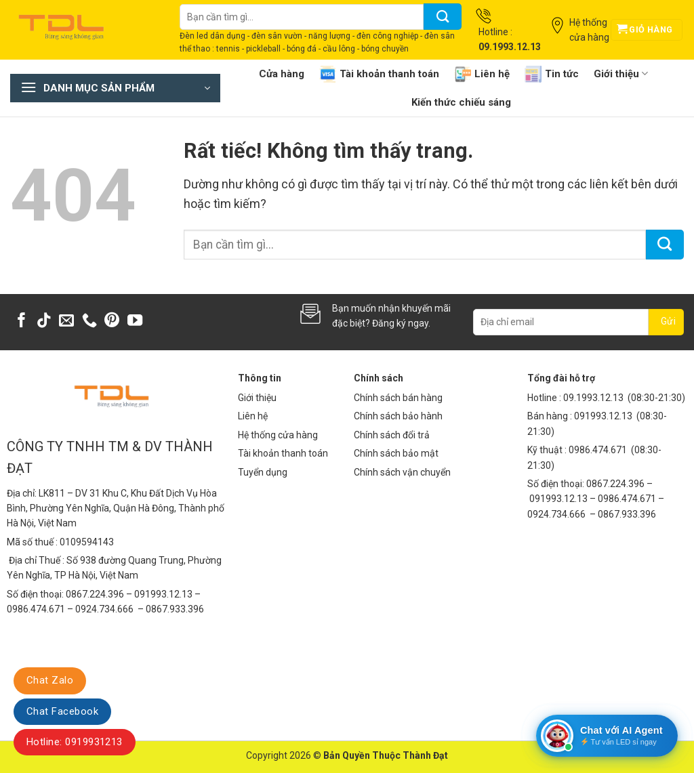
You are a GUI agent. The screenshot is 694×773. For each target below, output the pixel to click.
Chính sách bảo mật (396, 453)
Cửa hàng (281, 74)
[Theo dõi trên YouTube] (134, 321)
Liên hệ (482, 74)
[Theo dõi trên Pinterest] (111, 321)
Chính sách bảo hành (398, 416)
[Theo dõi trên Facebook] (21, 321)
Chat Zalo (49, 680)
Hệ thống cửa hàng (278, 435)
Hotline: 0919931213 (74, 742)
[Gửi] (443, 16)
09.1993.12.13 (593, 397)
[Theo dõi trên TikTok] (44, 321)
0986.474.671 (599, 449)
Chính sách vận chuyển (402, 472)
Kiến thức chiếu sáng (461, 102)
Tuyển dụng (262, 472)
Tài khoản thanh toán (379, 74)
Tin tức (552, 74)
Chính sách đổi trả (392, 435)
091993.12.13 (603, 416)
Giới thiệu (621, 73)
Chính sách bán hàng (398, 397)
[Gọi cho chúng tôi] (89, 321)
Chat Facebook (62, 711)
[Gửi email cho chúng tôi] (66, 321)
